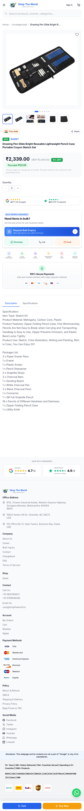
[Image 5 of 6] (46, 111)
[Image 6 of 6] (48, 111)
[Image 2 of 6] (40, 111)
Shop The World (28, 4)
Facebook (9, 720)
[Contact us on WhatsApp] (76, 792)
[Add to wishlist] (77, 34)
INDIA (7, 774)
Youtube (9, 733)
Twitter (8, 724)
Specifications (30, 303)
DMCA (6, 695)
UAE (45, 774)
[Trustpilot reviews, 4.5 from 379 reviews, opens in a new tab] (61, 201)
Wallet (6, 633)
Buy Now (62, 806)
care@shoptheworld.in (14, 607)
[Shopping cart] (78, 5)
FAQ (5, 560)
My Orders (8, 620)
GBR (18, 777)
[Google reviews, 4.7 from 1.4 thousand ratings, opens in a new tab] (23, 201)
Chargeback (9, 556)
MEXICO (30, 774)
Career (6, 543)
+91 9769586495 (11, 598)
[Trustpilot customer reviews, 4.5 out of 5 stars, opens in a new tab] (62, 470)
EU (7, 777)
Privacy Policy (10, 703)
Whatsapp (10, 737)
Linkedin (9, 742)
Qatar (12, 777)
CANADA (21, 774)
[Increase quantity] (18, 188)
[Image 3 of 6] (42, 111)
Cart (22, 806)
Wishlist (7, 629)
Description (11, 303)
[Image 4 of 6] (44, 111)
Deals (5, 578)
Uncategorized (19, 24)
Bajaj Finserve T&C (12, 708)
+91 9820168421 (11, 594)
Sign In (69, 5)
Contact (7, 552)
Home (6, 24)
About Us (7, 538)
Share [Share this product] (75, 131)
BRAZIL (38, 774)
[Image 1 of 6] (36, 111)
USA (13, 774)
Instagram (10, 729)
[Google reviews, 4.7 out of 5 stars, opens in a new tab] (22, 470)
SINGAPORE (70, 774)
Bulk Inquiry (9, 547)
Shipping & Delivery (13, 699)
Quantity (7, 182)
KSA (50, 774)
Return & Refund (11, 690)
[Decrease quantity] (6, 188)
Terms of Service (11, 565)
